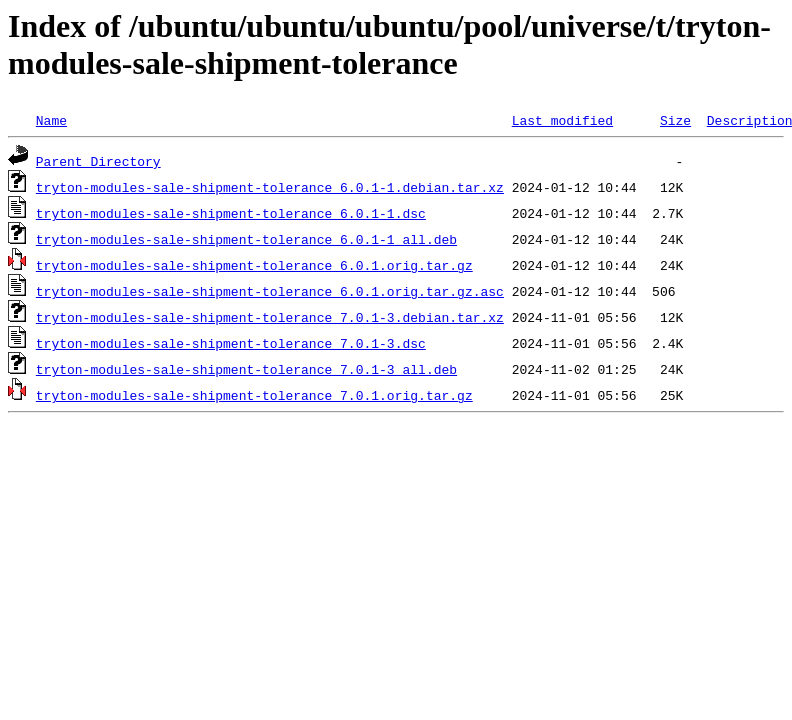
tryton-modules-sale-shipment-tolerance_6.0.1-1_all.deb (246, 239)
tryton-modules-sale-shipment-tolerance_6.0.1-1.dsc (231, 213)
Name (51, 120)
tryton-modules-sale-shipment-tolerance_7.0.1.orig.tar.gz (254, 395)
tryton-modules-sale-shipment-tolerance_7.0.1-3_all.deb (246, 369)
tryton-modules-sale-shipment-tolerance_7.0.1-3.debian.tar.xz (270, 317)
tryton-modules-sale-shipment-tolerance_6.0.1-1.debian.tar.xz (270, 187)
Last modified (562, 120)
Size (675, 120)
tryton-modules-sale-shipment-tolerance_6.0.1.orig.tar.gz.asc (270, 291)
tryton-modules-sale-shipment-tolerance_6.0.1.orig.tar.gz (254, 265)
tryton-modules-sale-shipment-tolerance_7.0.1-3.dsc (231, 343)
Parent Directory (98, 161)
